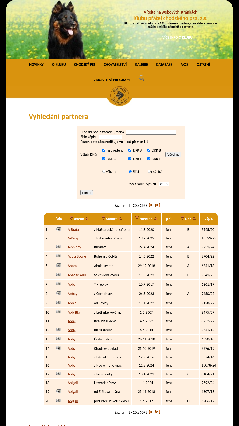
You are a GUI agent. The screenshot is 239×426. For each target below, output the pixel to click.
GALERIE (141, 10)
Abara (72, 211)
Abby (71, 267)
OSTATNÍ (203, 10)
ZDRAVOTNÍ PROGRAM (112, 26)
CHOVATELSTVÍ (115, 10)
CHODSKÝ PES (84, 10)
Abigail (73, 328)
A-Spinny (74, 193)
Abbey (72, 239)
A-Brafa (73, 175)
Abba (72, 230)
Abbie (72, 249)
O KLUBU (59, 10)
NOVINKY (36, 10)
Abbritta (74, 258)
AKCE (184, 10)
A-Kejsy (73, 184)
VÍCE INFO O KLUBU (177, 37)
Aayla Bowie (77, 202)
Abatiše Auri (77, 221)
